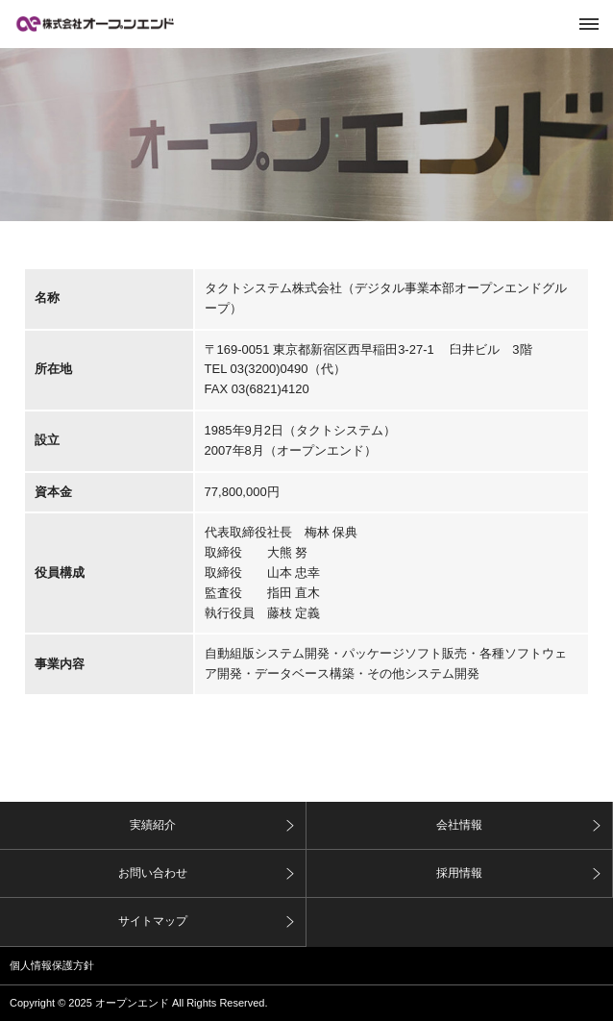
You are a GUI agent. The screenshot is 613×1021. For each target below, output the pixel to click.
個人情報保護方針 (52, 965)
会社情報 (459, 825)
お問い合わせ (152, 873)
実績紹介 (153, 825)
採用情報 (459, 873)
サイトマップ (152, 921)
